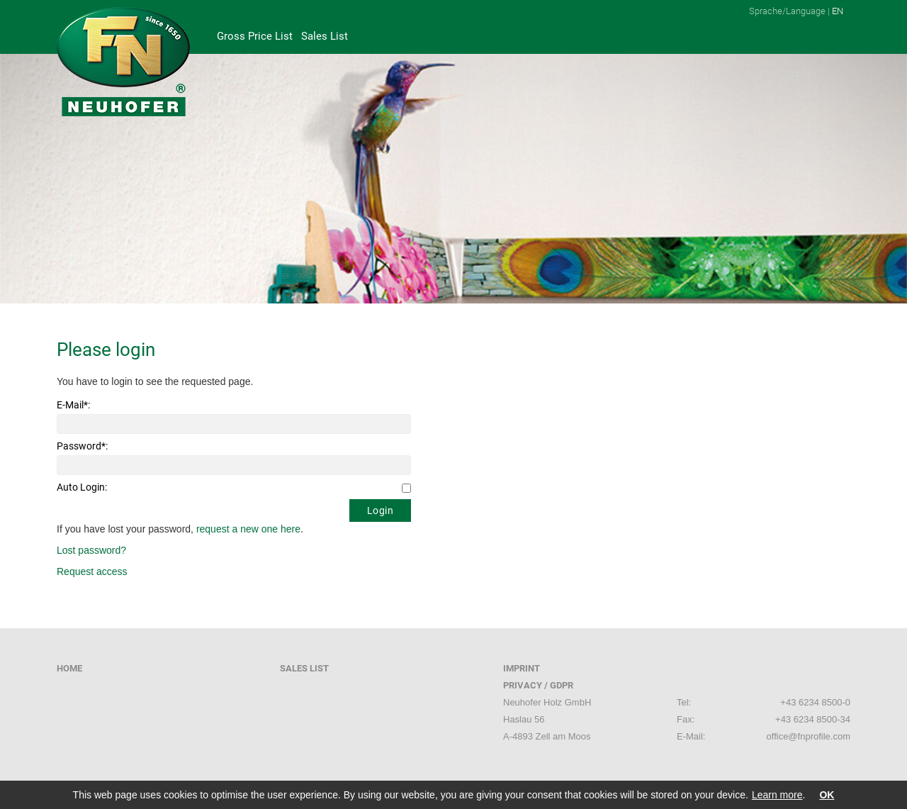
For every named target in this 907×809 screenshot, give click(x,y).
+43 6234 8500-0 (815, 702)
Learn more (777, 794)
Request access (92, 571)
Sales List (324, 36)
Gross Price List (255, 36)
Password (82, 446)
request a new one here (248, 529)
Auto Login (82, 487)
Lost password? (91, 550)
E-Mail (73, 405)
